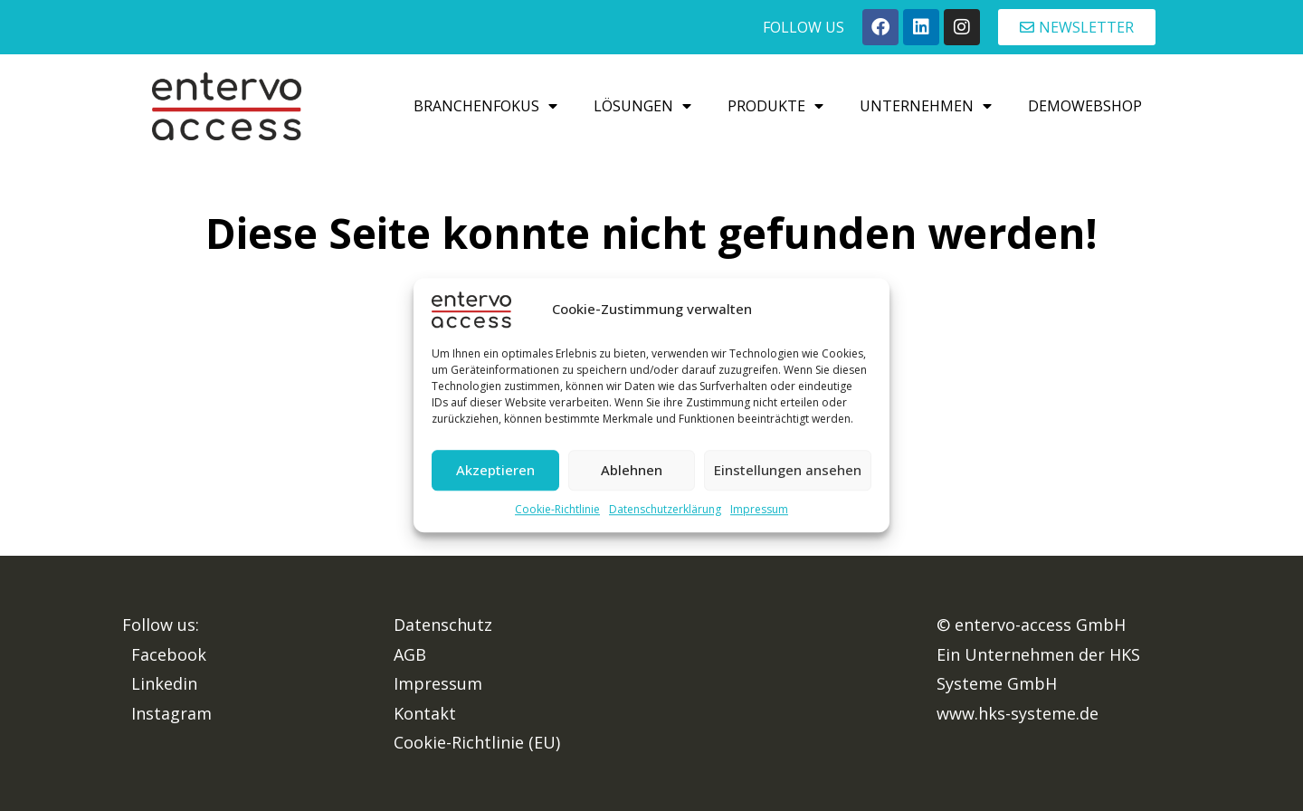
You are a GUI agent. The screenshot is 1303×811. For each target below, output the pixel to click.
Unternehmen (926, 106)
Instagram (171, 713)
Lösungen (642, 106)
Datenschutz (443, 624)
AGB (410, 654)
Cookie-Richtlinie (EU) (477, 742)
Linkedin (164, 683)
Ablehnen (631, 471)
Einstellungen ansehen (787, 471)
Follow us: (160, 624)
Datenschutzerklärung (665, 509)
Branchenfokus (485, 106)
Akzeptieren (495, 471)
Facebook (168, 654)
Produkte (775, 106)
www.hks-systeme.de (1018, 713)
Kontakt (425, 713)
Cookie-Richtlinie (557, 509)
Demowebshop (1085, 106)
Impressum (759, 509)
